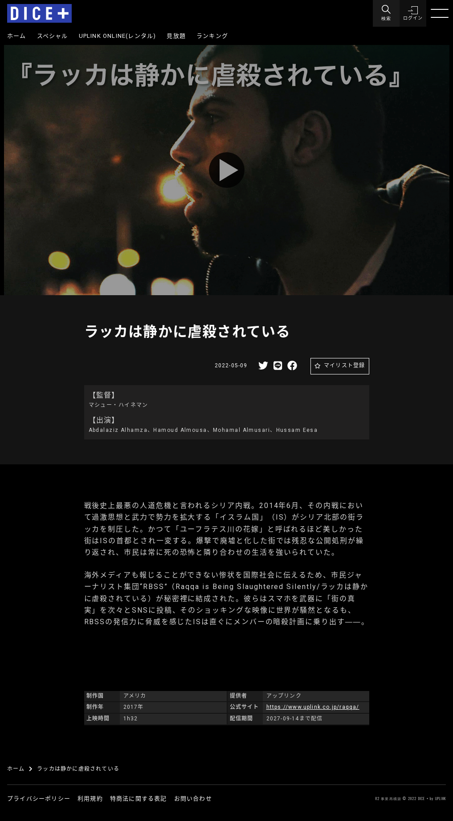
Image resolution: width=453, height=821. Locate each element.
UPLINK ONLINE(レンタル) (117, 36)
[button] (413, 13)
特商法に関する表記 (138, 798)
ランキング (212, 36)
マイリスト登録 (344, 365)
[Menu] (386, 13)
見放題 (176, 36)
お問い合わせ (193, 798)
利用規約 (90, 798)
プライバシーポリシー (38, 798)
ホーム (16, 36)
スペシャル (52, 36)
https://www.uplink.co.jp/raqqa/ (312, 707)
